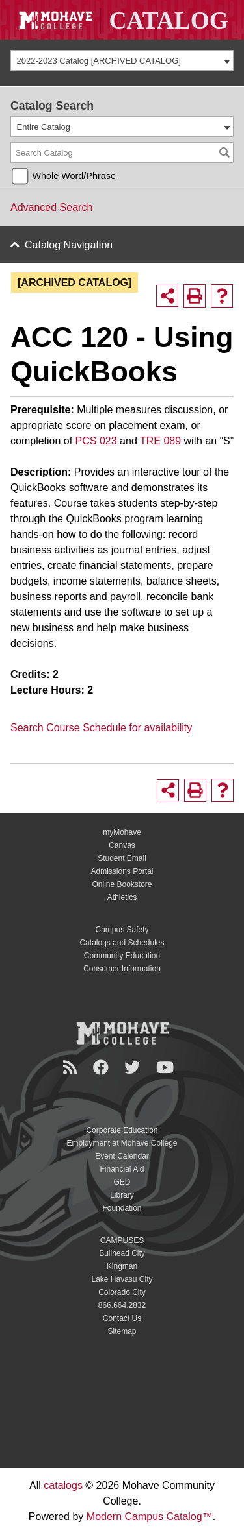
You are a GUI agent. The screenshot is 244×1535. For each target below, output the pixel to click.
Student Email (122, 858)
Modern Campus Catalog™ (150, 1516)
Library (122, 1195)
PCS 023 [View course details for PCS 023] (96, 440)
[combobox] (122, 60)
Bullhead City (122, 1253)
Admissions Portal (121, 871)
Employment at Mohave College (121, 1143)
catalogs (63, 1485)
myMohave (122, 832)
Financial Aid (122, 1169)
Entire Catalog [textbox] (43, 127)
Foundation (121, 1208)
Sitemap (121, 1331)
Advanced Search (51, 207)
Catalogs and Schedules (121, 942)
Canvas (122, 845)
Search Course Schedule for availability (101, 727)
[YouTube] (167, 1067)
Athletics (122, 897)
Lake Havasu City (121, 1279)
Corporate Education (121, 1130)
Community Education (122, 955)
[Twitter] (134, 1067)
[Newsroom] (72, 1067)
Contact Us (122, 1318)
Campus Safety (121, 929)
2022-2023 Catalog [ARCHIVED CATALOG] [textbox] (99, 61)
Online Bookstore (122, 884)
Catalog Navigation (69, 244)
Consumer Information (122, 968)
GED (121, 1182)
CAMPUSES (122, 1240)
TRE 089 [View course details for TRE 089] (160, 440)
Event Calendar (122, 1156)
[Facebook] (103, 1067)
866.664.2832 (122, 1305)
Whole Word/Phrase (74, 176)
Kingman (122, 1266)
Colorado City (122, 1292)
